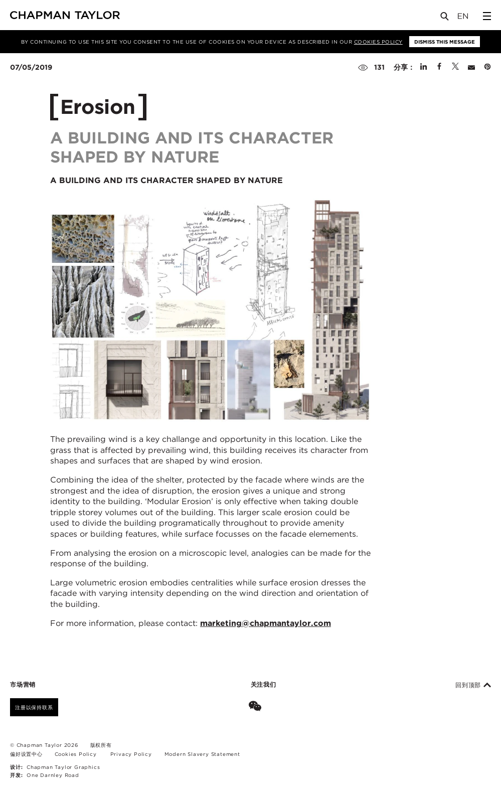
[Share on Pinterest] (487, 67)
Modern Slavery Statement (202, 754)
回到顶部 (473, 685)
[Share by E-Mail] (471, 67)
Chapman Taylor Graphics (63, 767)
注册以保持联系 (34, 707)
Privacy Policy (131, 754)
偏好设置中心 (26, 754)
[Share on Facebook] (439, 67)
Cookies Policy (378, 42)
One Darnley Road (53, 775)
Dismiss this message (444, 42)
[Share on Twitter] (455, 67)
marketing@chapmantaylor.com (265, 623)
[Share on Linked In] (423, 67)
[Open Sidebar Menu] (487, 16)
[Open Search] (445, 18)
